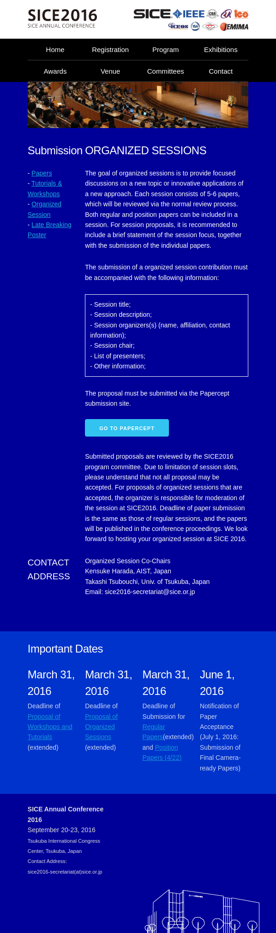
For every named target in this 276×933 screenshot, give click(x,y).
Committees (165, 71)
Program (165, 49)
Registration (110, 49)
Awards (55, 71)
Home (55, 49)
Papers (41, 173)
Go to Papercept (127, 428)
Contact (221, 71)
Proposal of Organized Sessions (101, 727)
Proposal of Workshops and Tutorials (50, 727)
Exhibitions (221, 49)
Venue (110, 71)
